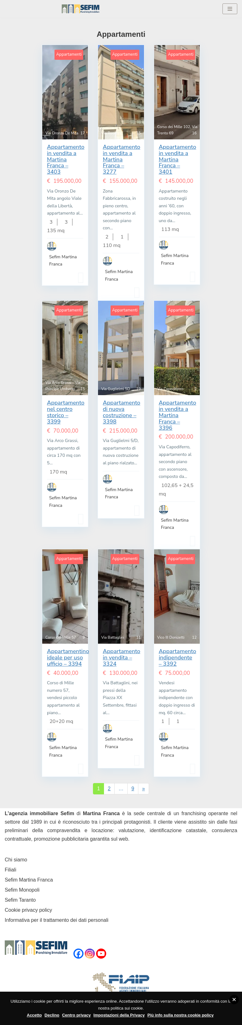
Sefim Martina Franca (29, 879)
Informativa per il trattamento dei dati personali (56, 920)
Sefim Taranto (20, 900)
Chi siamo (16, 859)
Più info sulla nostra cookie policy (180, 1015)
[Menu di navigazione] (229, 8)
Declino (51, 1015)
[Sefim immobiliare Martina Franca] (81, 8)
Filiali (10, 869)
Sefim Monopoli (22, 890)
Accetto (34, 1015)
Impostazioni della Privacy (119, 1015)
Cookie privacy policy (28, 910)
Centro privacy (76, 1015)
